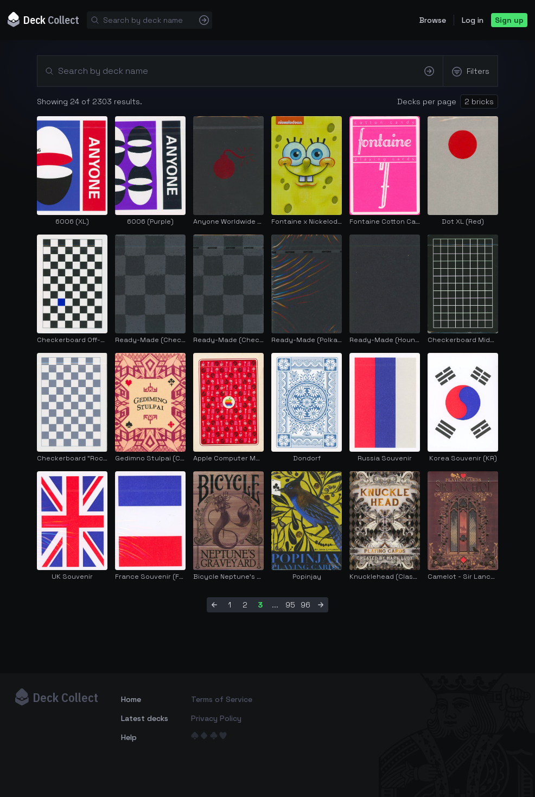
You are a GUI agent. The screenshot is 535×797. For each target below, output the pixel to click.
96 (305, 605)
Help (129, 737)
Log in (472, 20)
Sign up (509, 20)
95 (290, 605)
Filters (470, 72)
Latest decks (144, 718)
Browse (432, 20)
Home (131, 699)
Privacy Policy (216, 718)
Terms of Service (221, 699)
